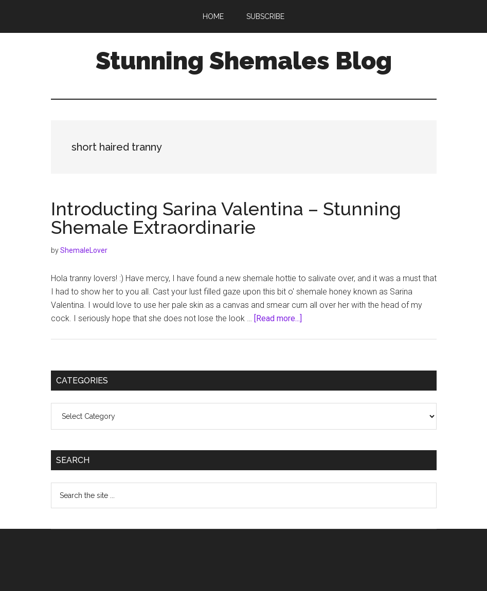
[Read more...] (278, 318)
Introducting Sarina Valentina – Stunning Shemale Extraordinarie (226, 218)
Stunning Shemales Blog (244, 60)
